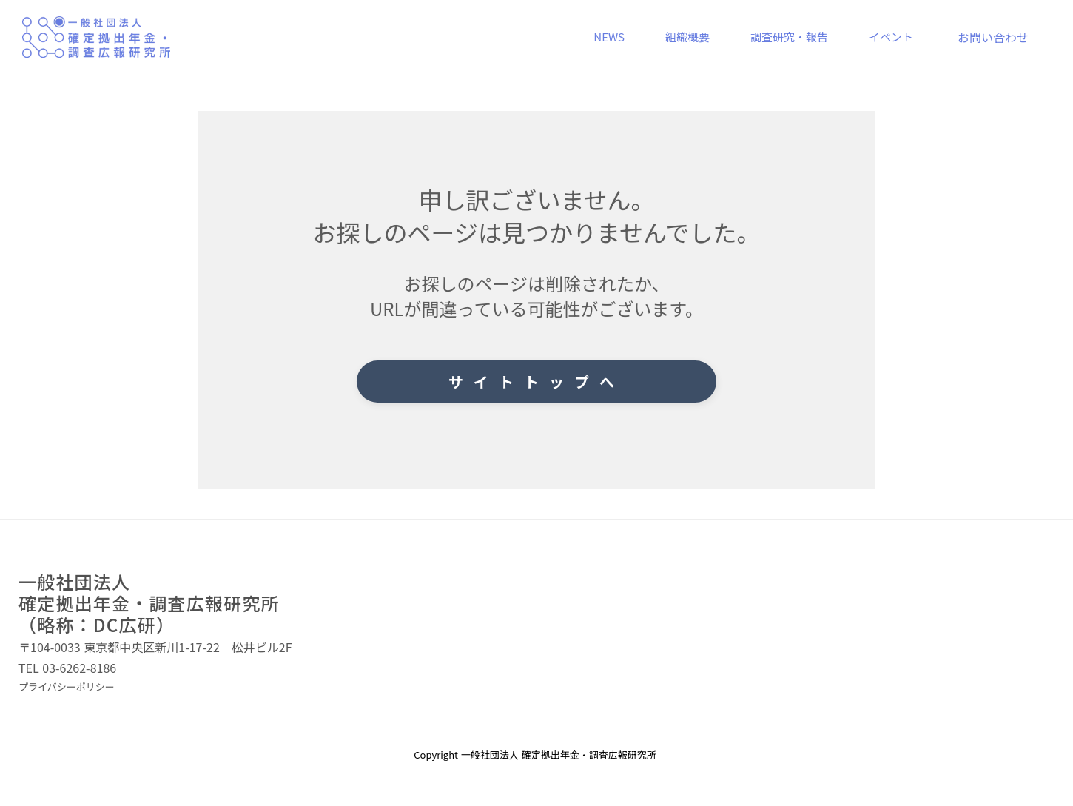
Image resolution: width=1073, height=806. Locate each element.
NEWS (609, 36)
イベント (891, 36)
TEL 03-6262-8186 (67, 667)
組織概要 (687, 36)
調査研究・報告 (789, 36)
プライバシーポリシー (66, 687)
